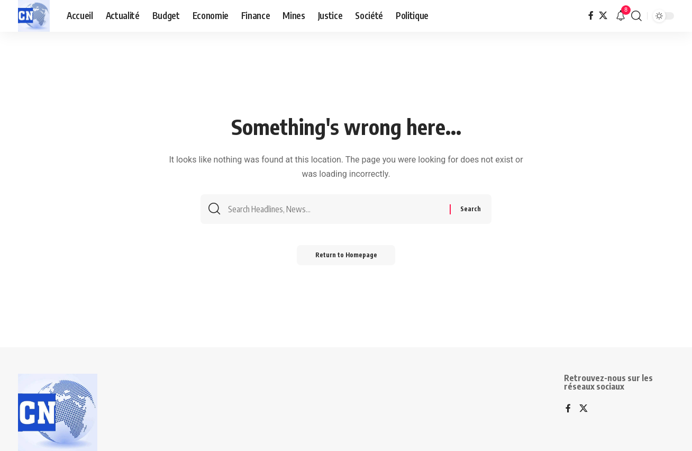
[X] (603, 15)
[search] (636, 16)
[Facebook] (591, 15)
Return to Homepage (346, 258)
